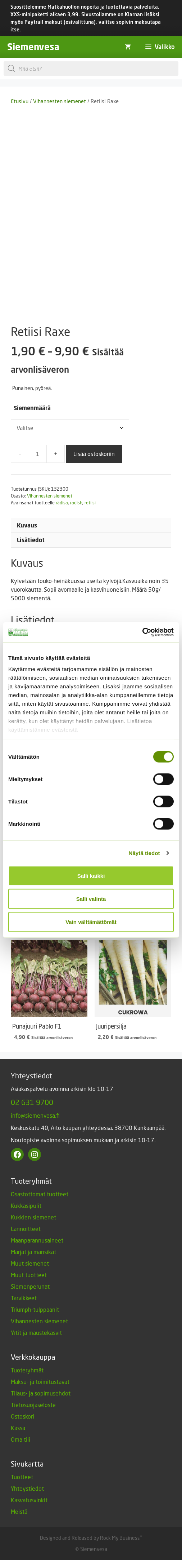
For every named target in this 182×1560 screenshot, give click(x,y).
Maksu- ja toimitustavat (40, 1381)
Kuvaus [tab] (27, 525)
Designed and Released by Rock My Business (90, 1538)
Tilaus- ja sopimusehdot (40, 1393)
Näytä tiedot (144, 853)
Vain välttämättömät (91, 922)
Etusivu (19, 101)
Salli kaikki (91, 875)
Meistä (19, 1511)
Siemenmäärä (32, 408)
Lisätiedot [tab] (31, 540)
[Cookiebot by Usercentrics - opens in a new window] (142, 632)
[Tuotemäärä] (38, 454)
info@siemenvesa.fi (35, 1115)
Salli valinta (91, 898)
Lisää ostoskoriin (94, 453)
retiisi (90, 502)
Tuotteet (22, 1476)
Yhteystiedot (27, 1488)
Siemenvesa (33, 46)
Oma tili (20, 1439)
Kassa (18, 1427)
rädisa (62, 502)
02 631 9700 (32, 1102)
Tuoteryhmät (27, 1370)
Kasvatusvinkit (29, 1500)
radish (76, 502)
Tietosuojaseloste (33, 1404)
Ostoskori (22, 1416)
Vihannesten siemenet (59, 101)
